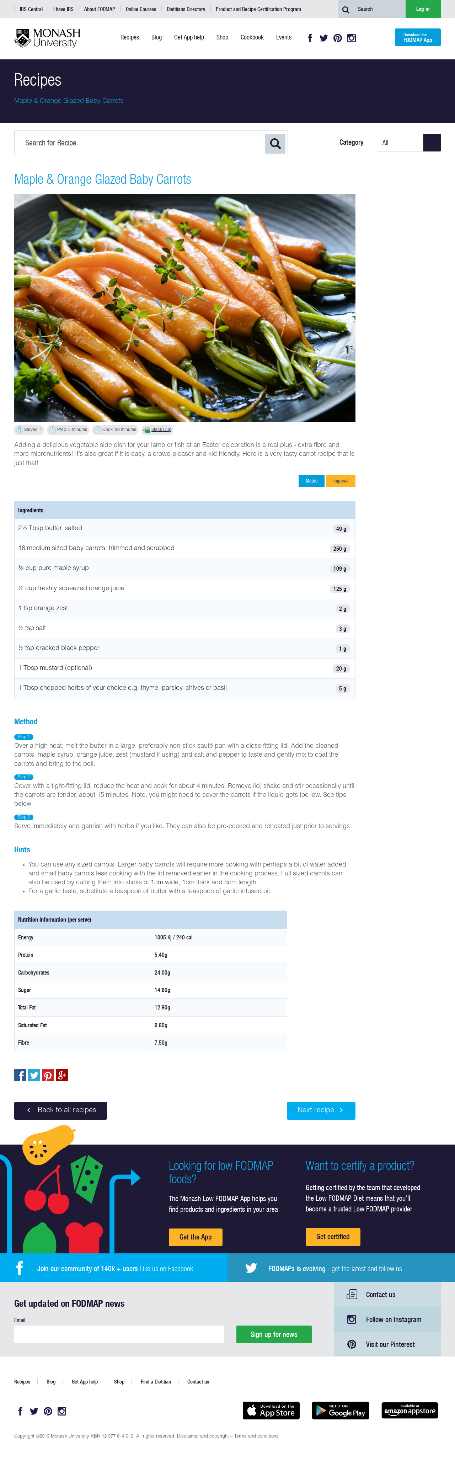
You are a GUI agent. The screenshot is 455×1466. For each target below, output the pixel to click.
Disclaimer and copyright (203, 1436)
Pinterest (338, 38)
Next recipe (321, 1110)
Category (351, 142)
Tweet (34, 1075)
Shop (119, 1381)
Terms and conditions (256, 1436)
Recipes (22, 1381)
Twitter (324, 38)
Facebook (310, 38)
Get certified (333, 1236)
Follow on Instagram (394, 1319)
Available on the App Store (271, 1410)
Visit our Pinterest (390, 1344)
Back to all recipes (60, 1110)
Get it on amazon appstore (410, 1410)
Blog (51, 1381)
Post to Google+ (62, 1075)
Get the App (196, 1236)
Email (19, 1320)
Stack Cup (161, 430)
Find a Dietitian (156, 1381)
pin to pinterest (48, 1075)
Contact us (381, 1294)
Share (20, 1075)
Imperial (340, 481)
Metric (311, 481)
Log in (423, 8)
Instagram (352, 38)
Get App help (85, 1381)
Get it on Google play (340, 1410)
